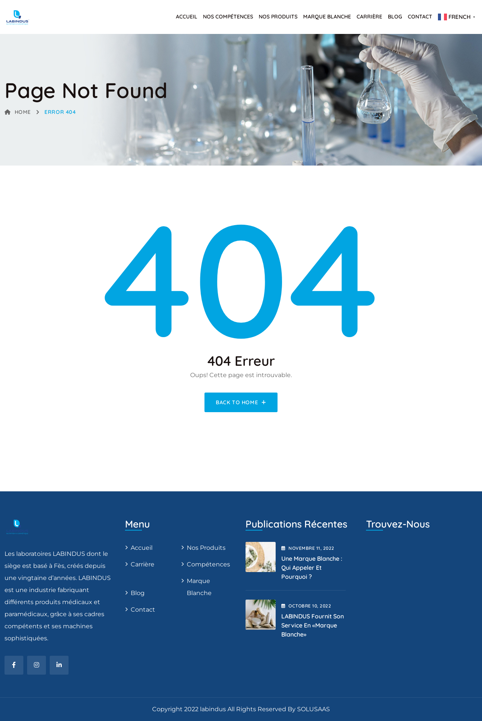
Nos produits (278, 16)
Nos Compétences (228, 16)
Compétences (208, 564)
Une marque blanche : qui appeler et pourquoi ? (311, 567)
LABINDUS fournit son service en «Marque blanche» (312, 625)
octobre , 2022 (306, 606)
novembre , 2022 (307, 548)
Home (18, 112)
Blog (395, 16)
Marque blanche (199, 587)
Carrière (369, 16)
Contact (420, 16)
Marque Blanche (327, 16)
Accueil (186, 16)
